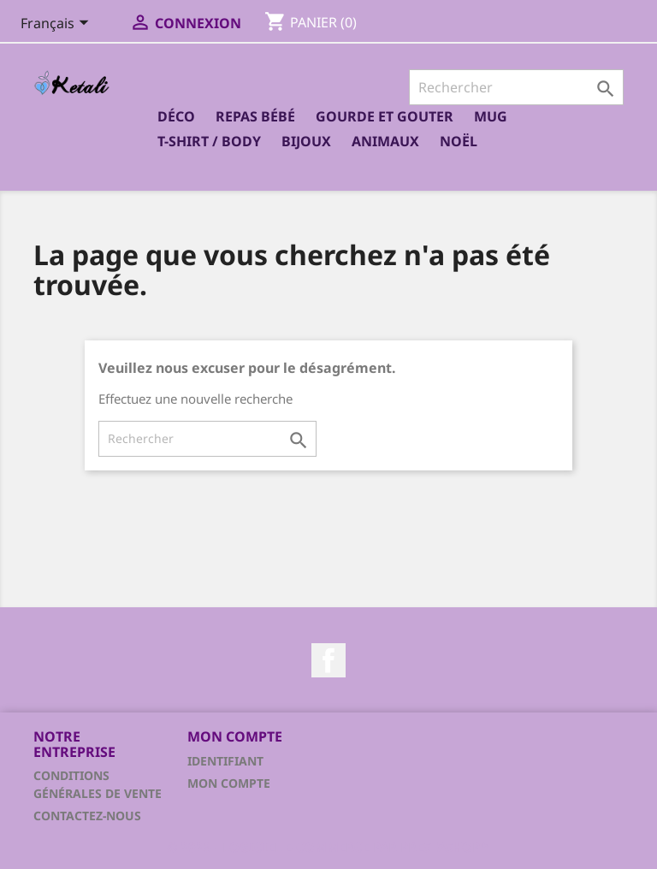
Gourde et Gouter (384, 116)
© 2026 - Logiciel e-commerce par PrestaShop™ (328, 846)
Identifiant (225, 761)
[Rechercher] (516, 87)
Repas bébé (255, 116)
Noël (458, 141)
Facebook (328, 660)
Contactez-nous (87, 815)
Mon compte (228, 783)
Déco (176, 116)
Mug (490, 116)
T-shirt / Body (209, 141)
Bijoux (306, 141)
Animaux (385, 141)
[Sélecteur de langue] (58, 25)
